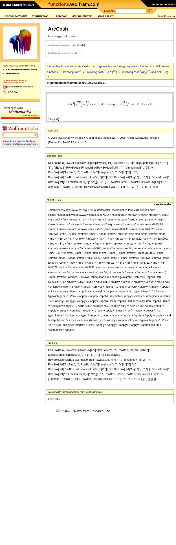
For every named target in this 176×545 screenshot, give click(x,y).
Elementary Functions (60, 66)
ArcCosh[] (84, 66)
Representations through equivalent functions (124, 66)
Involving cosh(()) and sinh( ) (145, 72)
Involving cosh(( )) (101, 72)
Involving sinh (72, 72)
